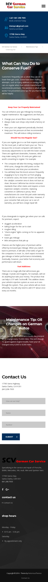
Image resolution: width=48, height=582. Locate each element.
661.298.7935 (7, 481)
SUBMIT (12, 437)
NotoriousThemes (34, 573)
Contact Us (8, 503)
